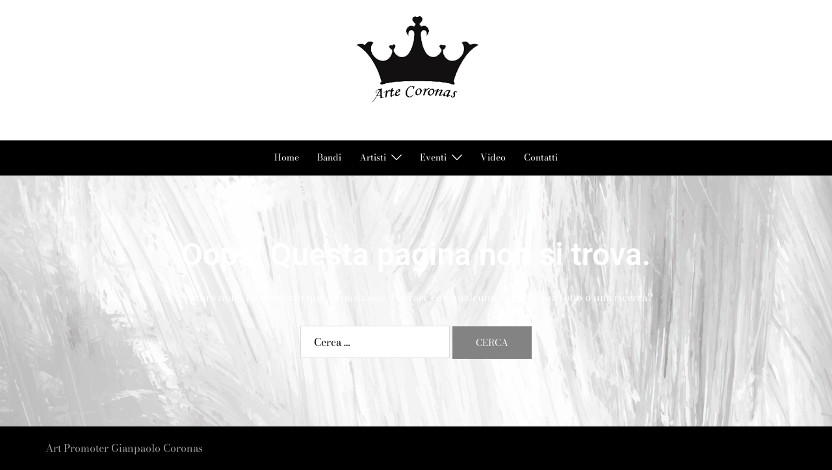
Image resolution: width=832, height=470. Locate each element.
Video (493, 157)
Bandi (329, 157)
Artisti (372, 157)
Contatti (541, 157)
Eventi (433, 157)
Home (286, 157)
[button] (51, 69)
